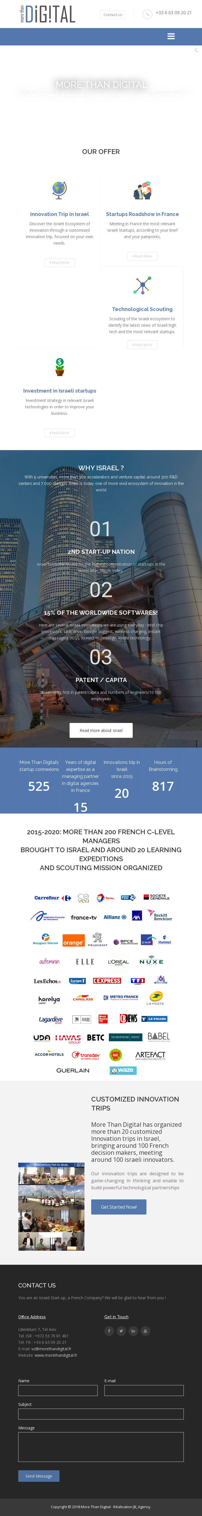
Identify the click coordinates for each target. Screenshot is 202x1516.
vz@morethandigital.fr (51, 1348)
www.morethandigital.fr (56, 1355)
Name (23, 1380)
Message (26, 1427)
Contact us (113, 15)
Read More (59, 262)
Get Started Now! (119, 1207)
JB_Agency (141, 1506)
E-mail (110, 1380)
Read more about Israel (101, 730)
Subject (25, 1404)
